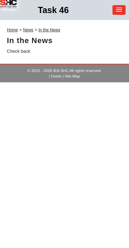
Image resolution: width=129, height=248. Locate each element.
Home (12, 30)
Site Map (72, 76)
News (28, 30)
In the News (49, 30)
